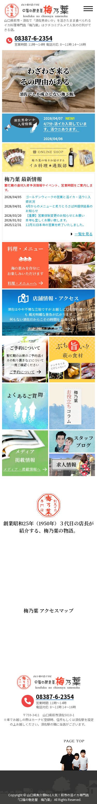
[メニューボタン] (88, 9)
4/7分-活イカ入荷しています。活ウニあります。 (65, 126)
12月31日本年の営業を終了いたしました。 (56, 224)
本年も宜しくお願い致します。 (47, 220)
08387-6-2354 (33, 38)
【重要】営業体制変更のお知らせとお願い (55, 215)
